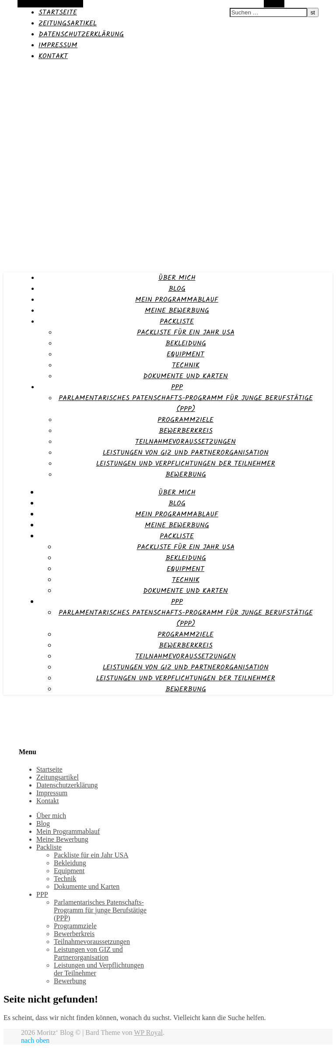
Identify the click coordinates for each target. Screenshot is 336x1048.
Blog (177, 288)
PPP (177, 387)
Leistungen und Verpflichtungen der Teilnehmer (185, 463)
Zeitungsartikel (67, 23)
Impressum (57, 45)
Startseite (57, 12)
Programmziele (186, 419)
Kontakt (53, 56)
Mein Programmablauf (176, 299)
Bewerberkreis (186, 430)
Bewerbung (185, 474)
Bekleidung (185, 343)
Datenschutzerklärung (81, 34)
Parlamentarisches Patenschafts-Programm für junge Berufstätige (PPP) (186, 403)
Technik (186, 365)
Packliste (177, 321)
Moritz (14, 73)
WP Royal (148, 1032)
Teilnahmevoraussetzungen (185, 441)
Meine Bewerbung (177, 310)
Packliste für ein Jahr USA (185, 332)
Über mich (177, 277)
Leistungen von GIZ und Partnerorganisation (186, 452)
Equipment (185, 354)
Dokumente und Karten (185, 376)
